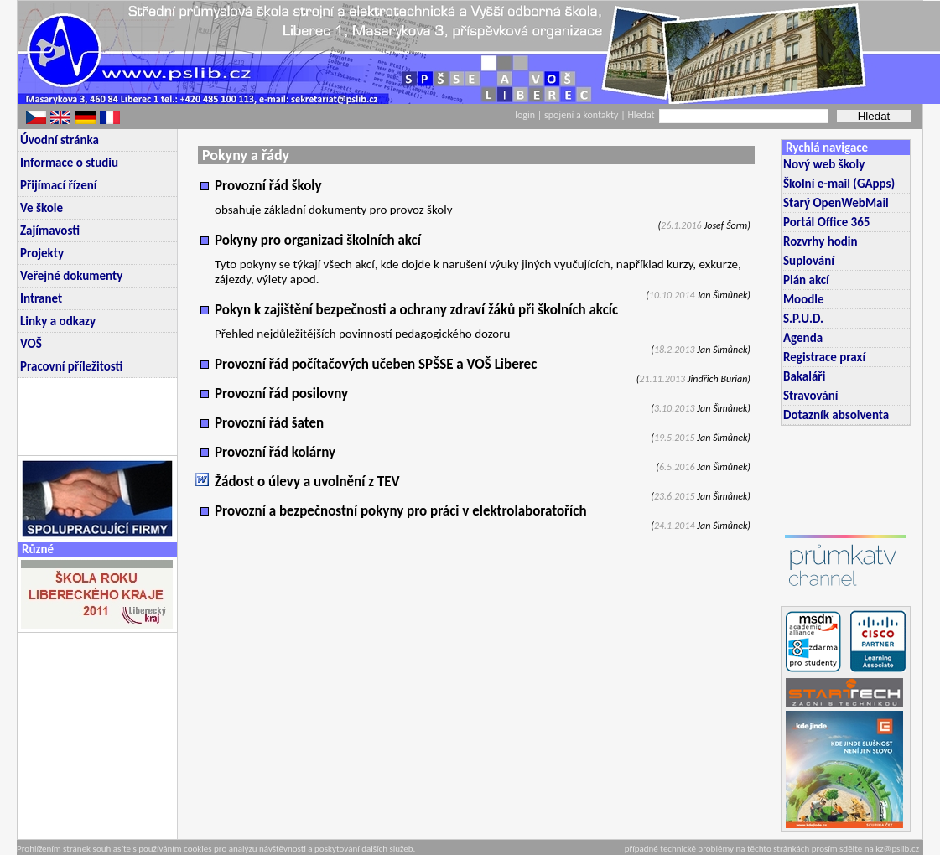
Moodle (803, 299)
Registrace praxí (824, 357)
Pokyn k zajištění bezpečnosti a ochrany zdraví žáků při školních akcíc (416, 310)
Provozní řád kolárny (275, 452)
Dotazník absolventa (836, 414)
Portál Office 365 (826, 222)
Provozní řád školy (268, 185)
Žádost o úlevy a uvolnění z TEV (307, 481)
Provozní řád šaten (269, 423)
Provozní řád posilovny (281, 393)
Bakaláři (804, 376)
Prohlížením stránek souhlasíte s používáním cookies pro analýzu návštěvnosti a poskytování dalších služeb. (216, 848)
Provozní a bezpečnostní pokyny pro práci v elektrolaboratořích (401, 511)
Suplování (808, 260)
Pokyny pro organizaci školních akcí (318, 240)
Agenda (803, 337)
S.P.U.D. (803, 318)
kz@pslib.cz (897, 848)
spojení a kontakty (582, 115)
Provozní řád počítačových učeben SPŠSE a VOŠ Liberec (376, 364)
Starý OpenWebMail (836, 202)
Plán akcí (806, 280)
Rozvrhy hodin (820, 241)
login (525, 115)
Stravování (810, 395)
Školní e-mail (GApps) (839, 183)
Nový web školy (824, 164)
